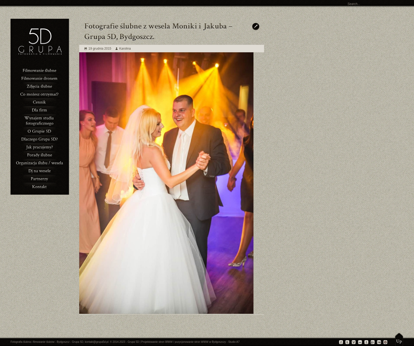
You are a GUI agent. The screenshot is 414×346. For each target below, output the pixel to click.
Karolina (125, 48)
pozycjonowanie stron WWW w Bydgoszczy (200, 341)
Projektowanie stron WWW (157, 341)
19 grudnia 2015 (99, 48)
